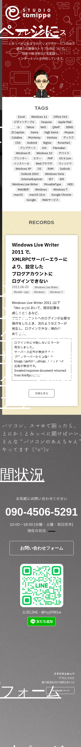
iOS (44, 148)
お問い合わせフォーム (41, 548)
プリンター (20, 158)
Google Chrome (61, 195)
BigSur (47, 143)
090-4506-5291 (41, 512)
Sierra (34, 132)
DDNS (69, 127)
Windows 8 (23, 153)
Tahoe (30, 127)
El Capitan (18, 132)
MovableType (52, 184)
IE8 (62, 179)
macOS (18, 195)
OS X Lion (65, 158)
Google (31, 200)
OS (39, 169)
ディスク (68, 138)
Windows (41, 190)
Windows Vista (54, 174)
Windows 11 (39, 117)
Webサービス (50, 200)
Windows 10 (44, 153)
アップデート (28, 148)
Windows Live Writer (25, 184)
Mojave (69, 132)
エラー (37, 158)
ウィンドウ (65, 164)
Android (32, 143)
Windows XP (23, 169)
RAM (50, 169)
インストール (21, 164)
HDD (70, 184)
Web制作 (23, 190)
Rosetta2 (64, 143)
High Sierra (51, 132)
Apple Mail (64, 122)
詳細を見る (41, 393)
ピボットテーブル (24, 122)
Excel (21, 117)
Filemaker (59, 148)
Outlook (65, 169)
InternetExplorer (31, 179)
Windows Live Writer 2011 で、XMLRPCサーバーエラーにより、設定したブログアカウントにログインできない (39, 263)
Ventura (52, 138)
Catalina (17, 138)
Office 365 (60, 117)
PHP (50, 158)
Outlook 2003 (30, 174)
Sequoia (46, 122)
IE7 (51, 179)
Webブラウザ (44, 164)
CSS (18, 143)
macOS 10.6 (37, 195)
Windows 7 (60, 190)
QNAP (56, 127)
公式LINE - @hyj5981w (41, 589)
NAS (43, 127)
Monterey (34, 138)
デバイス (64, 153)
